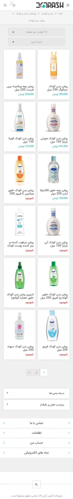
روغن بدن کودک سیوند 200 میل (20, 348)
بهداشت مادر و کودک (26, 13)
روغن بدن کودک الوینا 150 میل (21, 140)
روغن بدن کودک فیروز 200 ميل (55, 348)
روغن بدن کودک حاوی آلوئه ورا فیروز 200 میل (54, 296)
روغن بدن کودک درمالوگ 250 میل (57, 88)
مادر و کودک (47, 13)
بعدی (29, 372)
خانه (60, 13)
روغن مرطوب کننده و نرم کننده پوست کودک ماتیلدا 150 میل (20, 245)
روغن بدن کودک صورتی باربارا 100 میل (54, 140)
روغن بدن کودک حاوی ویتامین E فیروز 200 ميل (21, 193)
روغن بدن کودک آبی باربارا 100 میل (56, 244)
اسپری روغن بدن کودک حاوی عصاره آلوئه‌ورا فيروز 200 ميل (20, 297)
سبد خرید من (11, 3)
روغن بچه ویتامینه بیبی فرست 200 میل (20, 88)
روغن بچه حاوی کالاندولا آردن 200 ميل (54, 192)
